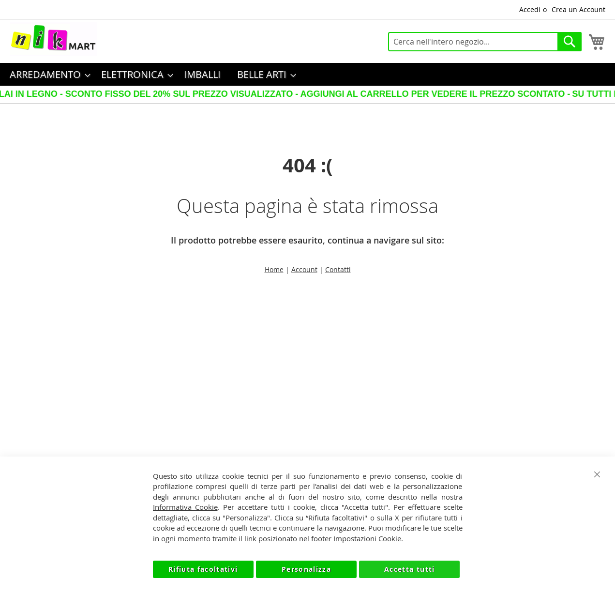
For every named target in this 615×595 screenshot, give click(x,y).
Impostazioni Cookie (367, 538)
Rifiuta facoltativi (203, 569)
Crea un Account (578, 9)
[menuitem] (47, 74)
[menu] (307, 74)
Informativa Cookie (185, 507)
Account (304, 269)
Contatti (338, 269)
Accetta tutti (409, 569)
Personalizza (306, 569)
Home (274, 269)
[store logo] (53, 39)
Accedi (529, 9)
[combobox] (485, 41)
